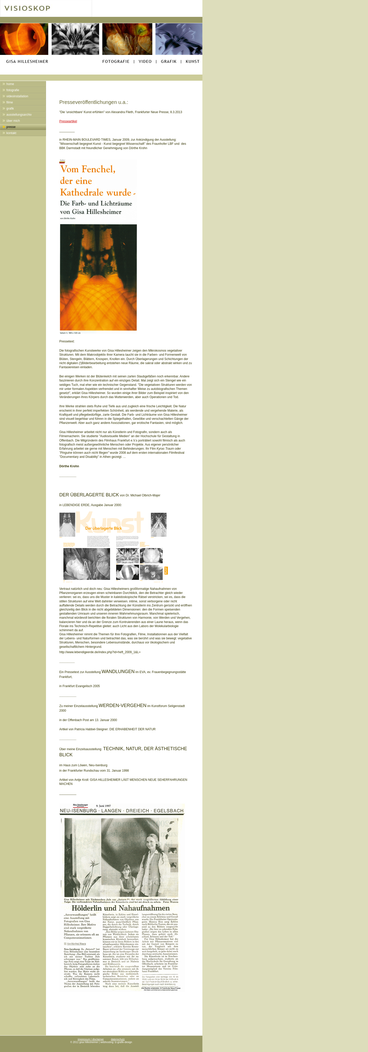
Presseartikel (68, 121)
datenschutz (118, 1039)
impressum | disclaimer (91, 1039)
